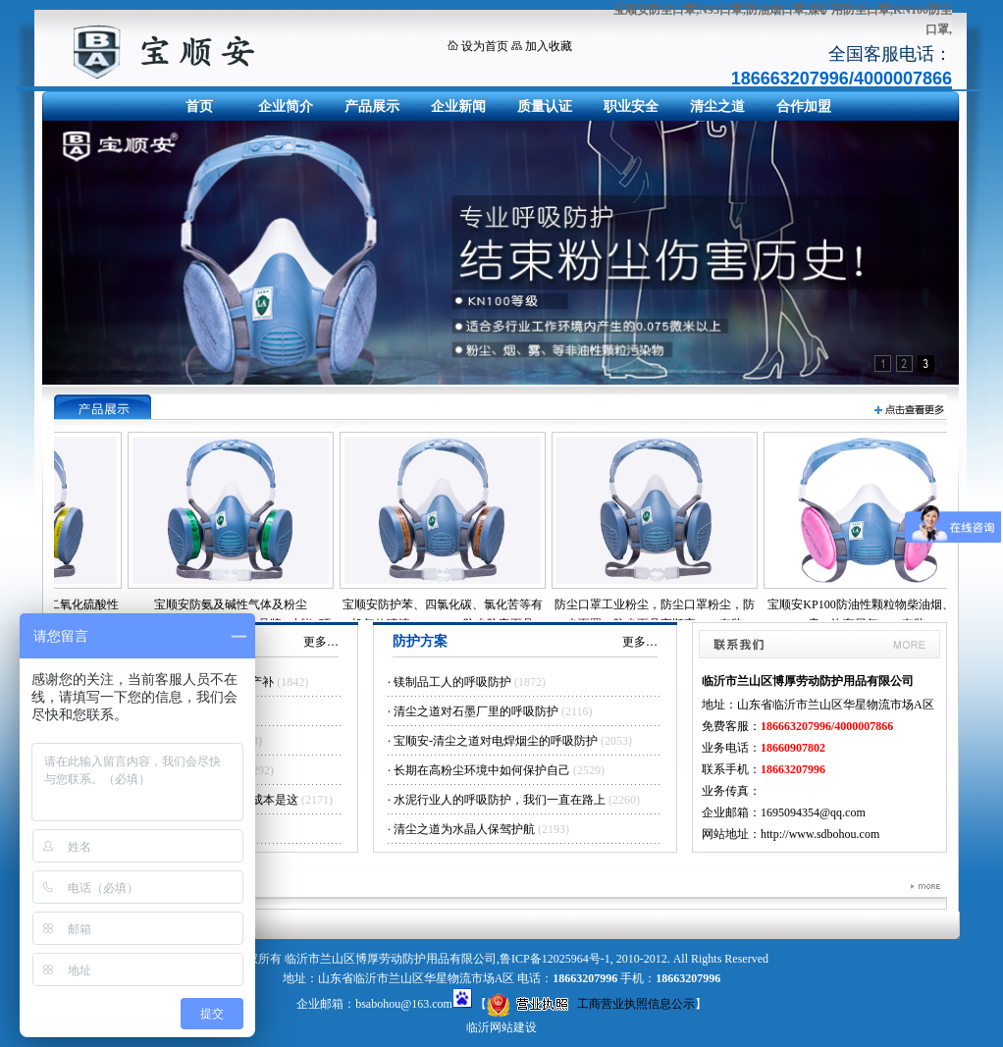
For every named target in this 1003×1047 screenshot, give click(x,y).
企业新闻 (458, 106)
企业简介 (285, 106)
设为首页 (484, 46)
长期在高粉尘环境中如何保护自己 (482, 770)
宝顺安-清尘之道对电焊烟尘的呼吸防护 (496, 741)
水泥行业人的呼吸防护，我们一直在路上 (500, 800)
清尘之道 (717, 106)
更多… (321, 642)
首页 (199, 106)
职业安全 (631, 106)
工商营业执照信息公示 (591, 1004)
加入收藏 (548, 46)
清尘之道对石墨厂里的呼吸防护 (476, 711)
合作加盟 (803, 106)
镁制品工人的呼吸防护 (452, 682)
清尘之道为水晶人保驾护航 (464, 829)
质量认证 (544, 106)
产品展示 (371, 106)
